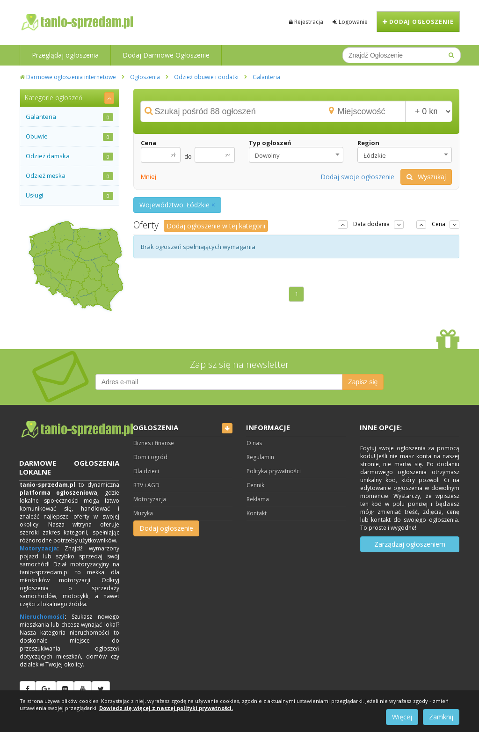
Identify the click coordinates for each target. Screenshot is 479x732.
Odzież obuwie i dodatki (206, 77)
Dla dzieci (146, 471)
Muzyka (143, 513)
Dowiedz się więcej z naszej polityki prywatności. (166, 707)
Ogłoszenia (145, 77)
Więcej (402, 716)
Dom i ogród (150, 457)
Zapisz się (362, 382)
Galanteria (266, 77)
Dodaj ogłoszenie (418, 22)
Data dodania (371, 224)
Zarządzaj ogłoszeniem (409, 544)
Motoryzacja (38, 548)
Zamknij (441, 716)
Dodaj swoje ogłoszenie (357, 176)
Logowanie (350, 22)
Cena (148, 143)
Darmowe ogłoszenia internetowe (68, 77)
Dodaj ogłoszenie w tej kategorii (216, 225)
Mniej (148, 176)
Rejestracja (306, 22)
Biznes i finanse (153, 443)
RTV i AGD (146, 485)
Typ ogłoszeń (270, 143)
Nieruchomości (42, 617)
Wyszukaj (426, 177)
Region (368, 143)
